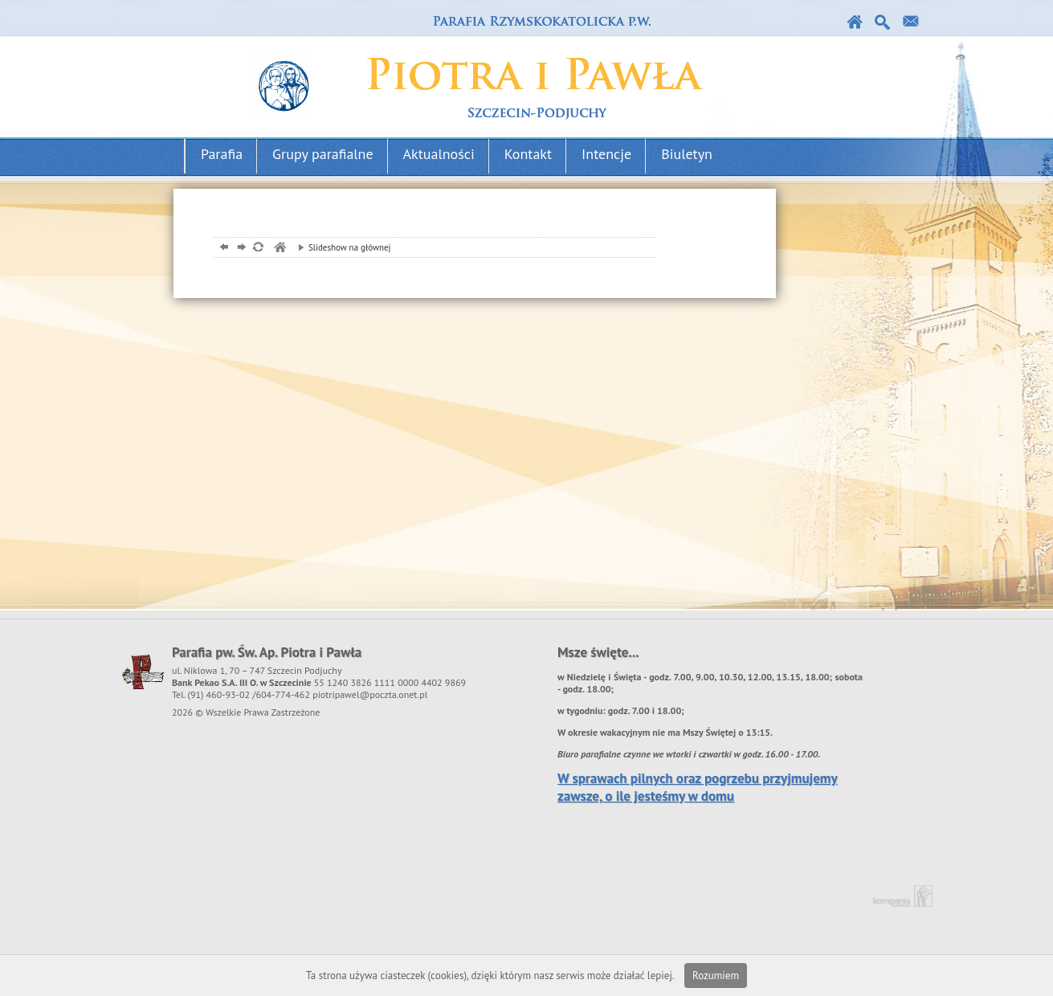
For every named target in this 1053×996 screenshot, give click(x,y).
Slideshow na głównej (340, 247)
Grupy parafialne (322, 154)
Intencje (606, 154)
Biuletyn (686, 154)
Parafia (222, 154)
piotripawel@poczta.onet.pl (369, 694)
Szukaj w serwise (883, 22)
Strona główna (855, 22)
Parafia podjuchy (480, 69)
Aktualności (439, 154)
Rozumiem (715, 975)
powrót (222, 248)
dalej (240, 248)
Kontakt (911, 22)
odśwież (257, 248)
